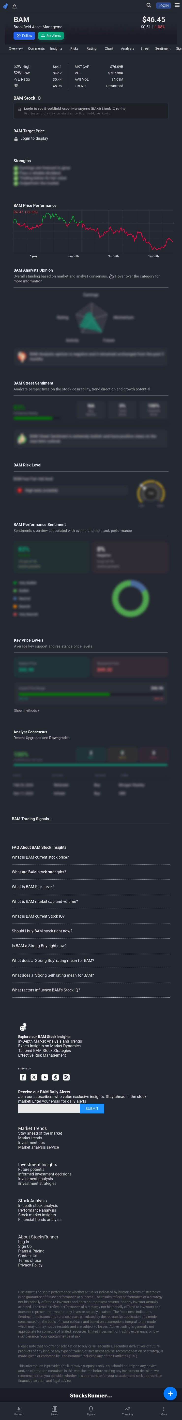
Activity (72, 340)
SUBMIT (92, 1109)
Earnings (91, 295)
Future (108, 340)
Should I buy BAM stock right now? (42, 931)
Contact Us (27, 1255)
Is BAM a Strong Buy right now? (39, 945)
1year (33, 256)
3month (113, 256)
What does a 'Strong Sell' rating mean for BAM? (53, 975)
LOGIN (163, 6)
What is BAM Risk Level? (33, 886)
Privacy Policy (30, 1265)
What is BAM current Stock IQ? (38, 916)
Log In (23, 1241)
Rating (62, 317)
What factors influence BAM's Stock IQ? (46, 990)
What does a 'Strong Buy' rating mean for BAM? (53, 960)
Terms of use (29, 1260)
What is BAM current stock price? (40, 857)
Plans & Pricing (31, 1251)
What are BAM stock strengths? (39, 872)
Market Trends (32, 1128)
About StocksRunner (38, 1236)
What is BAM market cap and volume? (45, 901)
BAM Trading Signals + (32, 819)
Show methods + (27, 710)
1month (153, 256)
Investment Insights (37, 1164)
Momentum (124, 317)
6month (73, 256)
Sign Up (25, 1246)
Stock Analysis (32, 1200)
